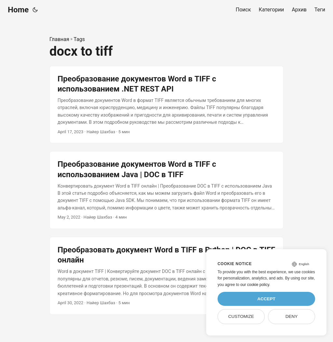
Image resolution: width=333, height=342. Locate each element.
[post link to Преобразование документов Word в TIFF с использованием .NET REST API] (166, 104)
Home (18, 9)
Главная (59, 39)
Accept (266, 298)
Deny (292, 316)
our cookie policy (254, 284)
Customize (241, 316)
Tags (79, 39)
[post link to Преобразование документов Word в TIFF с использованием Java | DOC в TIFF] (166, 190)
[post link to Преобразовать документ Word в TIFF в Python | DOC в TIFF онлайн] (166, 275)
